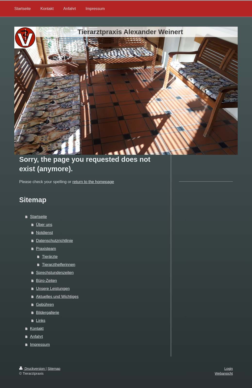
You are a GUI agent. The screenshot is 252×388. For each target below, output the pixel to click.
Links (40, 320)
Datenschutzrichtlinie (54, 240)
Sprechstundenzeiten (55, 272)
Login (228, 369)
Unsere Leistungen (53, 288)
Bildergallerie (47, 312)
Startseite (38, 216)
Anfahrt (36, 336)
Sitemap (54, 369)
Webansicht (224, 373)
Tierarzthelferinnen (58, 264)
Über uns (44, 224)
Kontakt (37, 328)
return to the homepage (93, 181)
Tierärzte (50, 256)
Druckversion (32, 369)
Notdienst (44, 232)
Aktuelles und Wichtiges (57, 296)
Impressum (40, 344)
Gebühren (45, 304)
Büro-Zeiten (46, 280)
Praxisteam (46, 248)
